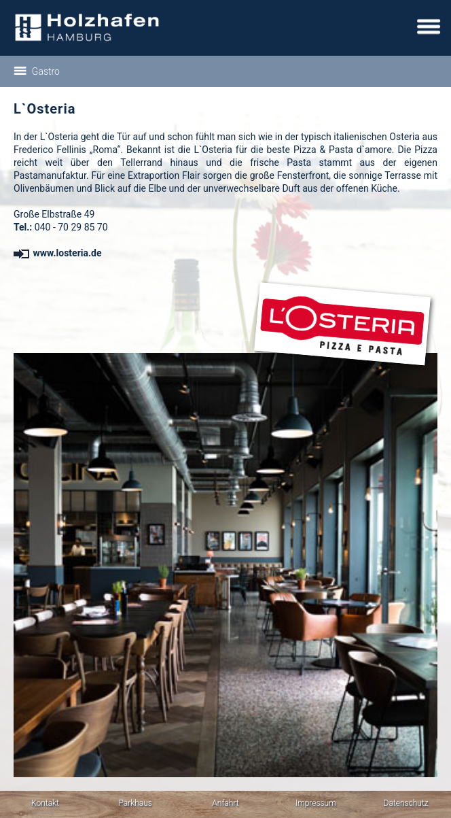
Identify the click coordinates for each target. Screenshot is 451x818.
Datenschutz (406, 803)
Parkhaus (135, 803)
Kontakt (45, 803)
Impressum (315, 803)
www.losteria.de (57, 253)
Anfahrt (225, 803)
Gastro (37, 71)
